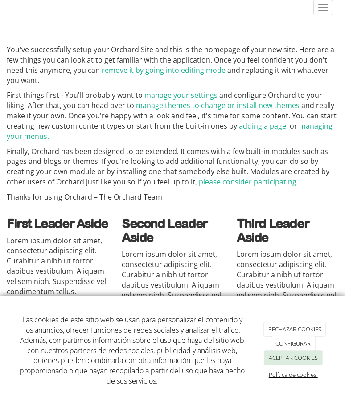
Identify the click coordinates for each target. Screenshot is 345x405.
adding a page (262, 126)
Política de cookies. (293, 375)
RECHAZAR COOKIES (294, 329)
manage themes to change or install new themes (218, 105)
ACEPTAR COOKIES (293, 358)
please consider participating (247, 182)
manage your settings (181, 95)
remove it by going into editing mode (164, 70)
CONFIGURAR (293, 343)
